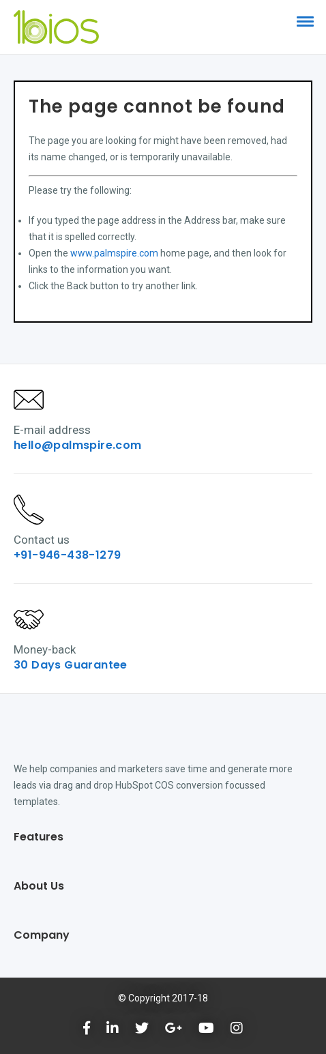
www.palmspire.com (114, 253)
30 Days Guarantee (71, 665)
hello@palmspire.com (78, 445)
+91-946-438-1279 (67, 555)
